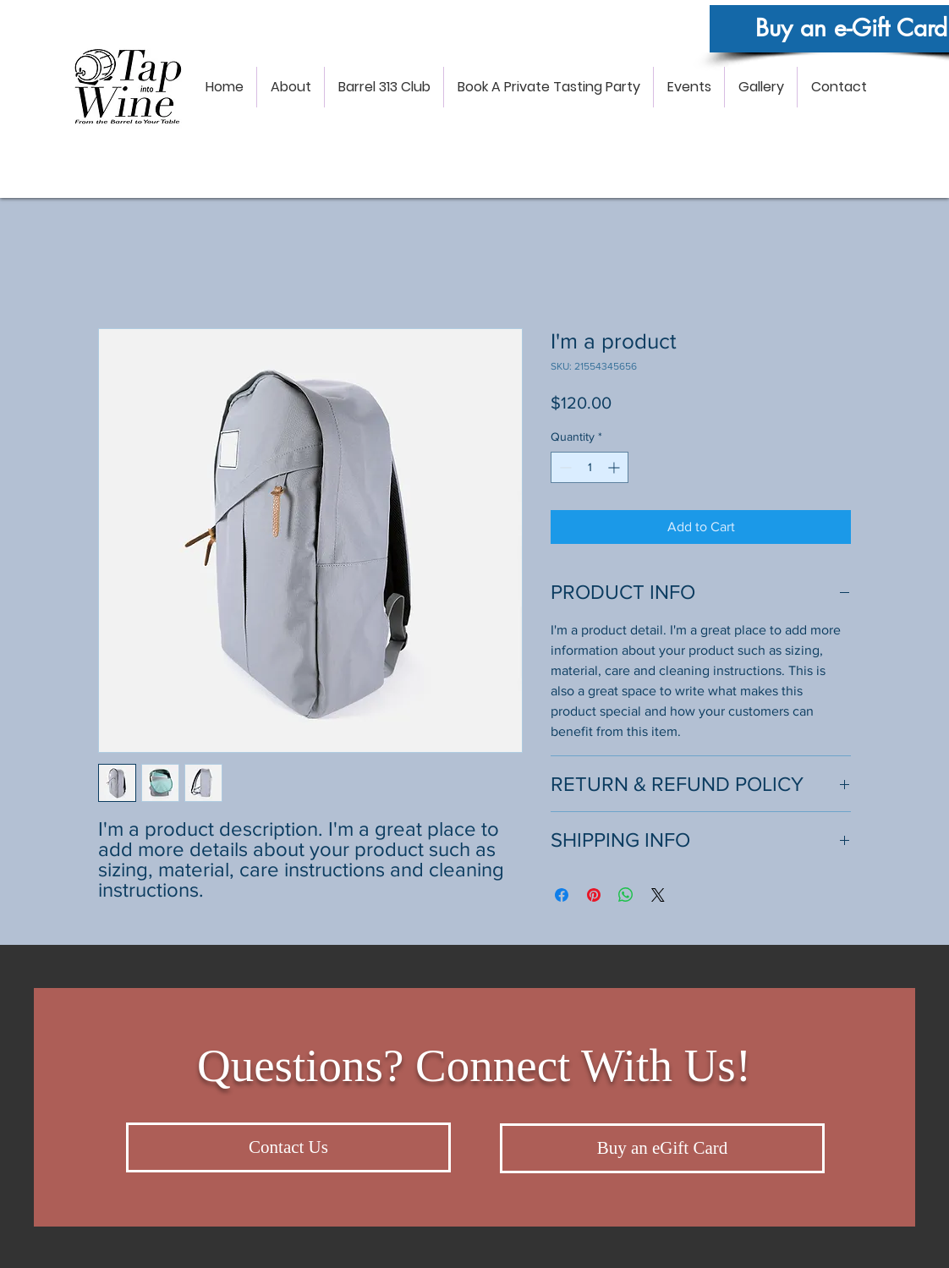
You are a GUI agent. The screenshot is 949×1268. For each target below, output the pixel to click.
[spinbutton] (589, 467)
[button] (290, 87)
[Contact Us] (288, 1147)
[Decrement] (563, 467)
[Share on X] (658, 895)
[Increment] (615, 467)
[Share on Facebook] (561, 895)
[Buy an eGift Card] (662, 1148)
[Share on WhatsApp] (626, 895)
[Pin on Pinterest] (594, 895)
